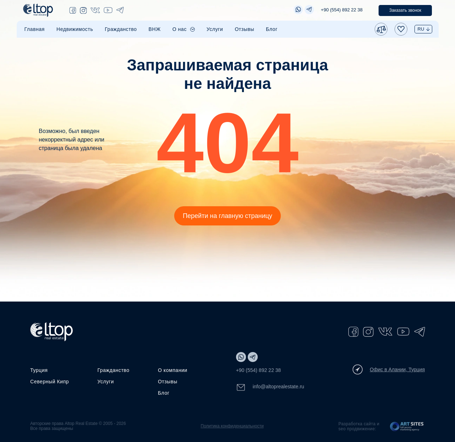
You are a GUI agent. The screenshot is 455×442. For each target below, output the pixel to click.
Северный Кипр (49, 381)
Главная (35, 29)
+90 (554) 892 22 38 (342, 9)
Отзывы (244, 29)
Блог (272, 29)
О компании (172, 370)
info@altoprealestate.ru (270, 387)
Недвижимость (75, 29)
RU (421, 29)
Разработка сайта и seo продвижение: (358, 426)
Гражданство (121, 29)
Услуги (215, 29)
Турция (39, 370)
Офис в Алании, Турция (389, 369)
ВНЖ (155, 29)
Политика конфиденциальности (232, 426)
